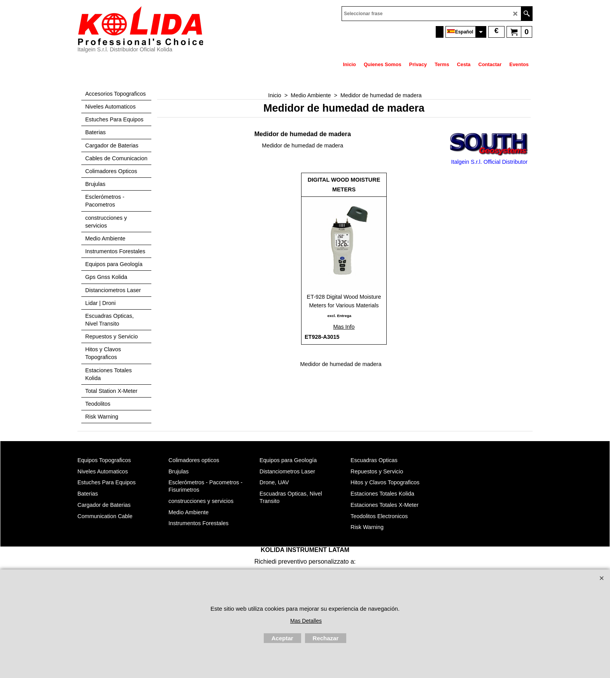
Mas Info (343, 327)
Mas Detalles (306, 621)
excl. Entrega (339, 316)
